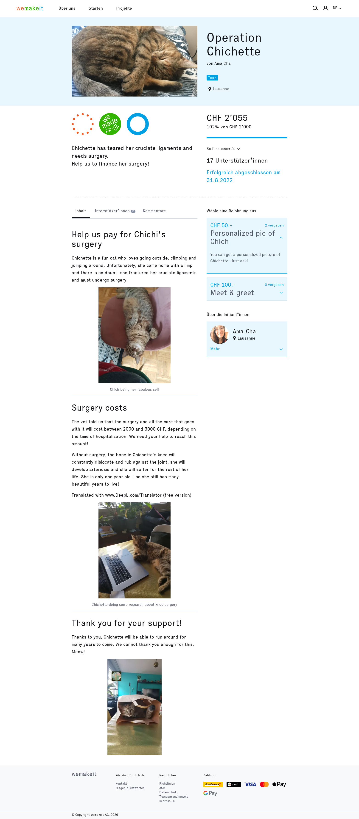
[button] (315, 8)
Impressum (167, 801)
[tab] (81, 211)
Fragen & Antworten (130, 788)
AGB (162, 788)
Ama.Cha (222, 63)
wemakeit (84, 773)
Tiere (212, 78)
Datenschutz (168, 792)
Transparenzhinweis (173, 797)
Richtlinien (167, 784)
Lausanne (221, 88)
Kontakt (121, 784)
